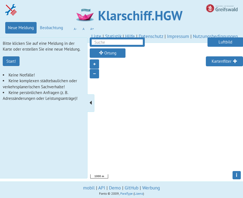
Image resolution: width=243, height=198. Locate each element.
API (101, 188)
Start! (11, 61)
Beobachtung (51, 27)
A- (75, 29)
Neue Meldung (21, 27)
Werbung (151, 188)
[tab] (224, 61)
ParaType (126, 193)
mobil (89, 188)
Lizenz (138, 193)
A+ (92, 29)
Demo (115, 188)
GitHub (131, 188)
